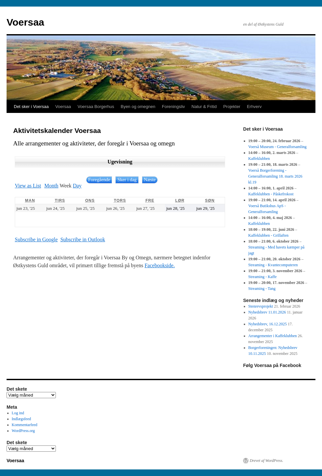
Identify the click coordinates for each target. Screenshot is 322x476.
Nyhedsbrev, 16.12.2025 (267, 324)
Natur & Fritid (204, 106)
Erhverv (254, 106)
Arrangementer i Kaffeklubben (272, 336)
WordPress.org (23, 430)
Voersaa (25, 22)
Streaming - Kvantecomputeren (273, 265)
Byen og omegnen (138, 106)
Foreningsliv (173, 106)
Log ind (18, 413)
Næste (150, 179)
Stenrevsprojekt (260, 306)
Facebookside (159, 265)
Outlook (82, 239)
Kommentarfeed (24, 424)
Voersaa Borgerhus (96, 106)
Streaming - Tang (262, 288)
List (28, 185)
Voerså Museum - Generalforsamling (277, 146)
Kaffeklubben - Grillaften (268, 235)
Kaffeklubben (259, 158)
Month (51, 185)
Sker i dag (126, 179)
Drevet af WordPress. (266, 460)
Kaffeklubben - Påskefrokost (271, 194)
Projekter (231, 106)
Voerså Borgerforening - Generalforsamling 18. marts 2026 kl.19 (275, 176)
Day (77, 185)
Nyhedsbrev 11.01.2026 (267, 312)
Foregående (99, 179)
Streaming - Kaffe (262, 276)
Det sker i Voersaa (31, 106)
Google (36, 239)
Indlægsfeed (21, 419)
